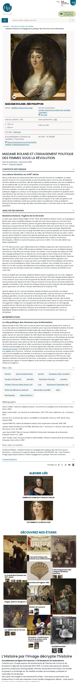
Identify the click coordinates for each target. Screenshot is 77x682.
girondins (30, 379)
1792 (55, 120)
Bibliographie (9, 402)
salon (58, 390)
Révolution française (47, 379)
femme (8, 374)
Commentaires (9, 459)
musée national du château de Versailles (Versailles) (54, 111)
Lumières (63, 379)
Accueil (6, 26)
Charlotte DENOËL (15, 164)
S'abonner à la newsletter (68, 14)
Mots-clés (7, 367)
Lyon (40, 384)
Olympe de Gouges (10, 349)
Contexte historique (14, 169)
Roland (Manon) (26, 395)
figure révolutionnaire (24, 374)
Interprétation (11, 317)
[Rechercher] (40, 20)
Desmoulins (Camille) (42, 390)
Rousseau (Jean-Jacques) (59, 374)
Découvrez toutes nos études (22, 26)
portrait (41, 374)
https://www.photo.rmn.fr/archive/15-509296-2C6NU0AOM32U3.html (21, 143)
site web (44, 115)
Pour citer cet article (12, 445)
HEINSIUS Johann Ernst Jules (22, 108)
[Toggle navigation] (5, 20)
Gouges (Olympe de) (13, 379)
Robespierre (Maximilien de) (58, 384)
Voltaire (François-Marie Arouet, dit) (19, 384)
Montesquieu (10, 395)
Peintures (17, 132)
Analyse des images (13, 210)
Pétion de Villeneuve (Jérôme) (16, 390)
